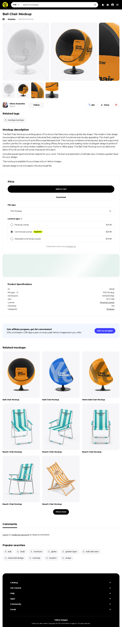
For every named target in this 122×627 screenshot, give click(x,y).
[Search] (95, 4)
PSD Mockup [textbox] (16, 211)
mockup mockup (14, 120)
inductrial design (14, 558)
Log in (5, 534)
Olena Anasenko (17, 104)
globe (52, 551)
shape (66, 558)
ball (8, 551)
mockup (34, 558)
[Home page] (4, 19)
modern (51, 558)
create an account (20, 534)
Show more (61, 512)
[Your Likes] (108, 5)
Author (12, 106)
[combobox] (59, 4)
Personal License (107, 302)
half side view (91, 551)
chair (21, 551)
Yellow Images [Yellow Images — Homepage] (61, 620)
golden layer (69, 551)
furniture (36, 551)
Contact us (71, 246)
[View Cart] (103, 5)
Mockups (110, 309)
